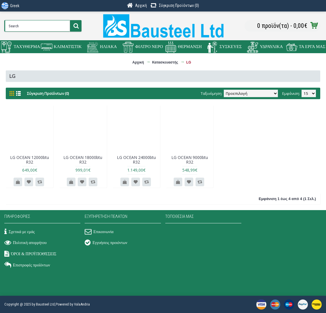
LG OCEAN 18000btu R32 (82, 159)
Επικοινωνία (99, 232)
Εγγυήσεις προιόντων (106, 243)
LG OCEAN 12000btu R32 (29, 159)
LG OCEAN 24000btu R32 (136, 159)
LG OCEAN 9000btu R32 (189, 159)
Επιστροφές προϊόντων (27, 265)
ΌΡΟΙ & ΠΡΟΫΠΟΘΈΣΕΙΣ (30, 254)
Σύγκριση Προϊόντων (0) (48, 93)
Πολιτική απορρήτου (25, 243)
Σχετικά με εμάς (19, 232)
